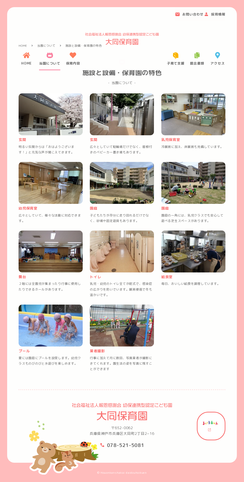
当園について (46, 47)
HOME (23, 47)
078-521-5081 (125, 445)
